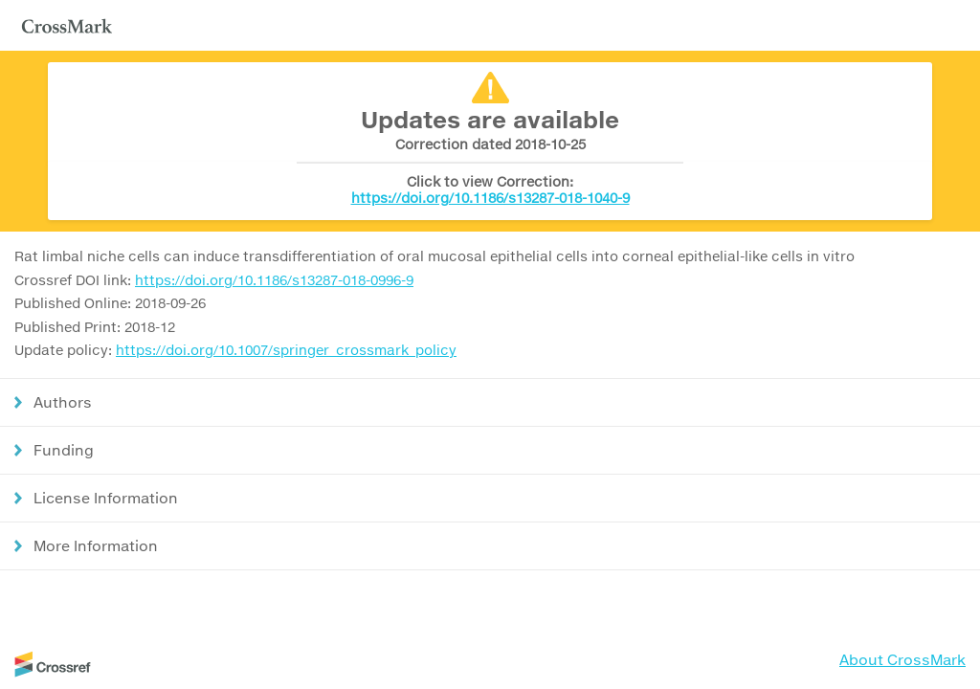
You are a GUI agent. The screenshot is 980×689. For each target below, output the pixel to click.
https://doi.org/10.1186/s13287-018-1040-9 (490, 197)
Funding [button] (63, 449)
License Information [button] (105, 497)
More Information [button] (95, 545)
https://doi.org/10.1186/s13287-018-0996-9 (274, 280)
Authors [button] (62, 402)
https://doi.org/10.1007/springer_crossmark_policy (286, 350)
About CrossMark (902, 659)
